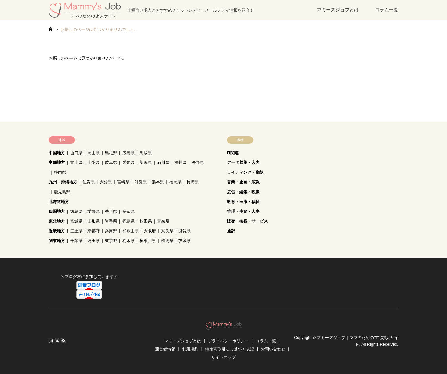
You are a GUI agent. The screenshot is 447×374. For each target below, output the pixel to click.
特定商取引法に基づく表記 (229, 349)
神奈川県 (148, 240)
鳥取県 (146, 152)
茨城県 (184, 240)
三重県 (76, 230)
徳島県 (76, 211)
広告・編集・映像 (243, 191)
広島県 (128, 152)
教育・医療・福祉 (243, 201)
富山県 (76, 162)
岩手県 (111, 221)
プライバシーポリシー (228, 340)
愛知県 (128, 162)
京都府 (93, 230)
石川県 (163, 162)
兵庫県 (111, 230)
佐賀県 (88, 182)
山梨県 (93, 162)
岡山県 (93, 152)
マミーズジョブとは (338, 9)
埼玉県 (93, 240)
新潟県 (146, 162)
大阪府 (150, 230)
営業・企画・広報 (243, 182)
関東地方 (57, 240)
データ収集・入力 (243, 162)
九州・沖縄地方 (63, 182)
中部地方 (57, 162)
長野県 (198, 162)
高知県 (128, 211)
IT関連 (233, 152)
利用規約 (190, 349)
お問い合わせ (273, 349)
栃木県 (128, 240)
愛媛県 (93, 211)
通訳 (231, 230)
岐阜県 (111, 162)
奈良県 (167, 230)
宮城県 (76, 221)
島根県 (111, 152)
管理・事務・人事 (243, 211)
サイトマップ (223, 357)
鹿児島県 (62, 191)
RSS (63, 340)
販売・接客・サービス (247, 221)
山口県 (76, 152)
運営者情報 (165, 349)
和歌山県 (130, 230)
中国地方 (57, 152)
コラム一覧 (386, 9)
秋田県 (146, 221)
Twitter (57, 340)
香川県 (111, 211)
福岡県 (175, 182)
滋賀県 (184, 230)
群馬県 (167, 240)
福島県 (128, 221)
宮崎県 (123, 182)
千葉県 (76, 240)
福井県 (180, 162)
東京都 (111, 240)
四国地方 (57, 211)
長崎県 (192, 182)
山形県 (93, 221)
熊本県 (158, 182)
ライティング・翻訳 (245, 172)
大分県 (106, 182)
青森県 (163, 221)
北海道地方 (59, 201)
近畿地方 (57, 230)
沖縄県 (141, 182)
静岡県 (60, 172)
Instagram (51, 340)
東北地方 (57, 221)
